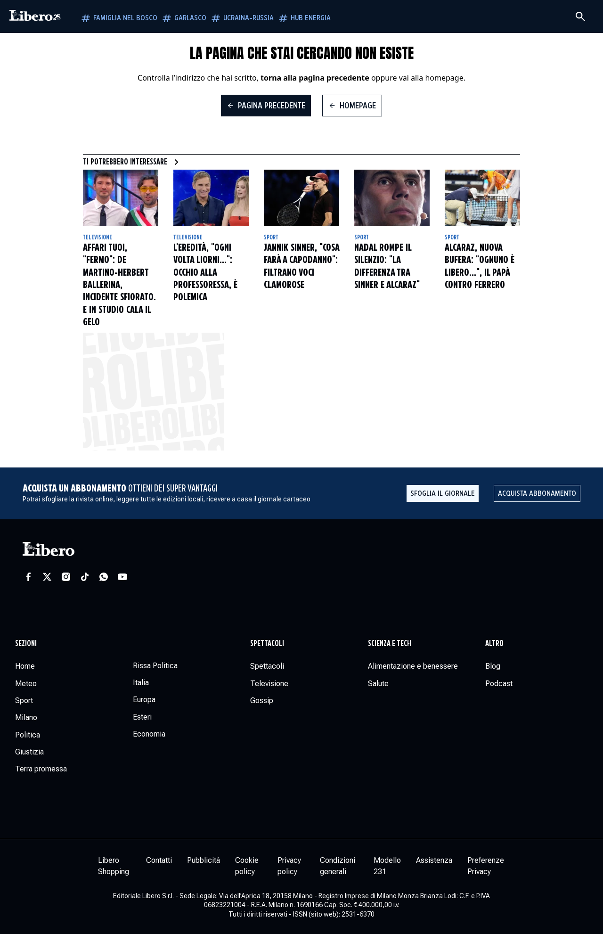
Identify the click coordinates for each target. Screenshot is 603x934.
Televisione (97, 237)
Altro (494, 643)
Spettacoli (267, 643)
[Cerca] (580, 16)
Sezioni (26, 643)
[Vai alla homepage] (35, 16)
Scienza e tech (389, 643)
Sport (271, 237)
